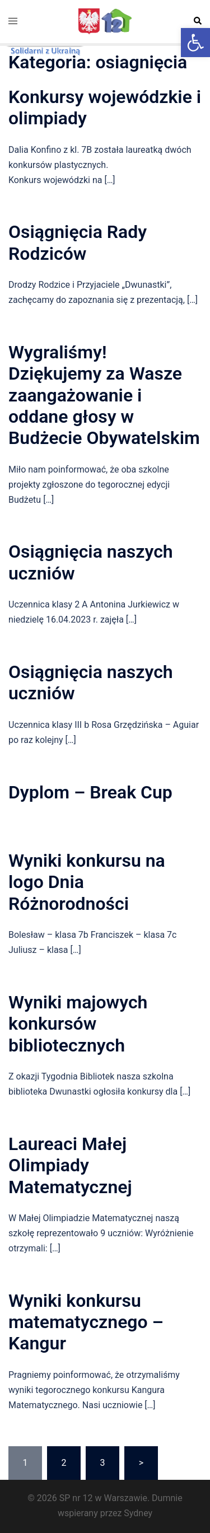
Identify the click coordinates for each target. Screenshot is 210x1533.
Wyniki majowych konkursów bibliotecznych (77, 1024)
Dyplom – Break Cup (90, 792)
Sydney (138, 1513)
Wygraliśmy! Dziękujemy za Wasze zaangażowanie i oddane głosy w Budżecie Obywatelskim (104, 395)
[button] (195, 42)
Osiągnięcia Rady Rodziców (77, 242)
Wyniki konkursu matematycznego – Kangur (86, 1322)
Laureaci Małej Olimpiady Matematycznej (70, 1165)
